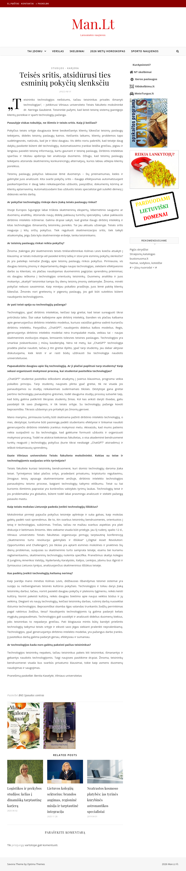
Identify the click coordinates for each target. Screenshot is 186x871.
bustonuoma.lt (139, 258)
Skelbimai (77, 51)
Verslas (58, 51)
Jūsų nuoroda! (143, 267)
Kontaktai (27, 3)
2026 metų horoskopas (107, 51)
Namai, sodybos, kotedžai (146, 263)
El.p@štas (13, 3)
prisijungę (18, 845)
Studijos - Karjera (65, 68)
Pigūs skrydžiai (139, 249)
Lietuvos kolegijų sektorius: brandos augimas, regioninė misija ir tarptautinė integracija (62, 800)
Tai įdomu (35, 51)
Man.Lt (93, 23)
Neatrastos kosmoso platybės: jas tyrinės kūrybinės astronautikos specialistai (102, 800)
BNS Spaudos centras (31, 695)
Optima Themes (36, 864)
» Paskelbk (42, 3)
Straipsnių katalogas (142, 254)
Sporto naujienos (145, 51)
